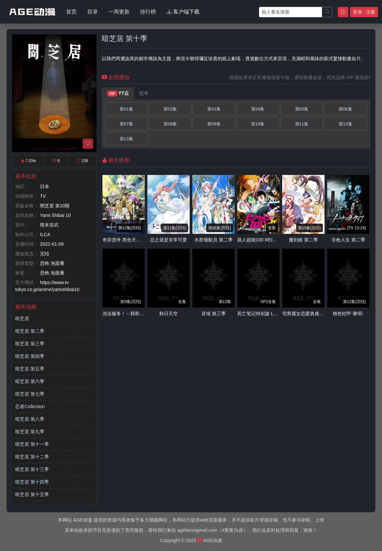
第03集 (213, 108)
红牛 (144, 93)
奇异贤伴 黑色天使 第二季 (129, 239)
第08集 (170, 123)
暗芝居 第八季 (29, 419)
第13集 (126, 138)
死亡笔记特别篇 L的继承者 (264, 313)
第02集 (170, 108)
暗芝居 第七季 (29, 394)
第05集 (301, 108)
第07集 (126, 123)
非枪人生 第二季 (348, 239)
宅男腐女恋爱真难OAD (305, 313)
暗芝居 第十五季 (32, 494)
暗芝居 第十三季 (32, 469)
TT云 (118, 94)
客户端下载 (183, 12)
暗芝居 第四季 (29, 356)
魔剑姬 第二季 (303, 239)
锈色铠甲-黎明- (348, 313)
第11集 (301, 123)
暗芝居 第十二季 (32, 456)
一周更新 (119, 12)
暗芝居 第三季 (29, 343)
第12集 (345, 123)
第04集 (257, 108)
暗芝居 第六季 (29, 381)
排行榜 (148, 12)
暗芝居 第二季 (29, 331)
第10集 (257, 123)
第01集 (126, 108)
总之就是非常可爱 (168, 239)
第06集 (345, 108)
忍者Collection (30, 406)
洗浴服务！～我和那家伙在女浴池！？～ (144, 313)
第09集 (213, 123)
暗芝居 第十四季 (32, 482)
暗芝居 (22, 318)
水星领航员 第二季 (213, 239)
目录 (92, 12)
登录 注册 (364, 12)
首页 (71, 12)
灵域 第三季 (213, 313)
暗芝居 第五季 (29, 368)
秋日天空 (168, 313)
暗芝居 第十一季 (32, 444)
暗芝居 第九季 (29, 431)
